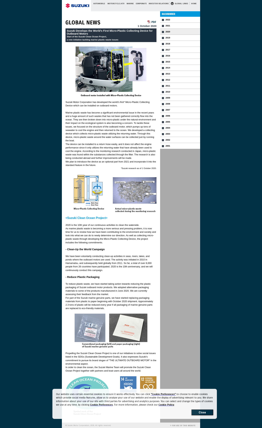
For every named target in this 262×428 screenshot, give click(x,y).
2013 (168, 74)
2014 (168, 68)
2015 (168, 62)
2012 (168, 80)
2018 (168, 44)
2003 (168, 134)
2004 (168, 128)
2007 (168, 110)
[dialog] (134, 404)
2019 (168, 38)
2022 (168, 20)
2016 (168, 56)
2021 (168, 26)
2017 (168, 50)
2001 (168, 146)
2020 (168, 32)
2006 (168, 116)
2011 (168, 86)
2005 (168, 122)
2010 (168, 92)
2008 (168, 104)
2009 (168, 98)
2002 (168, 140)
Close (202, 412)
